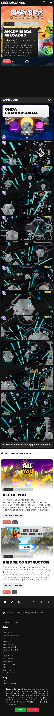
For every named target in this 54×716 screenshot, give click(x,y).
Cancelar (33, 710)
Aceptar (21, 710)
